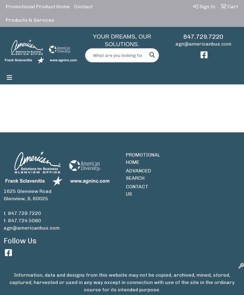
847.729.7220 (203, 36)
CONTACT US (137, 190)
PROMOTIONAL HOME (137, 158)
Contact (83, 6)
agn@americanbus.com (203, 44)
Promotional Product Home (38, 6)
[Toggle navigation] (9, 77)
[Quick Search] (115, 55)
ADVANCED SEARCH (137, 174)
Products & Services (30, 20)
